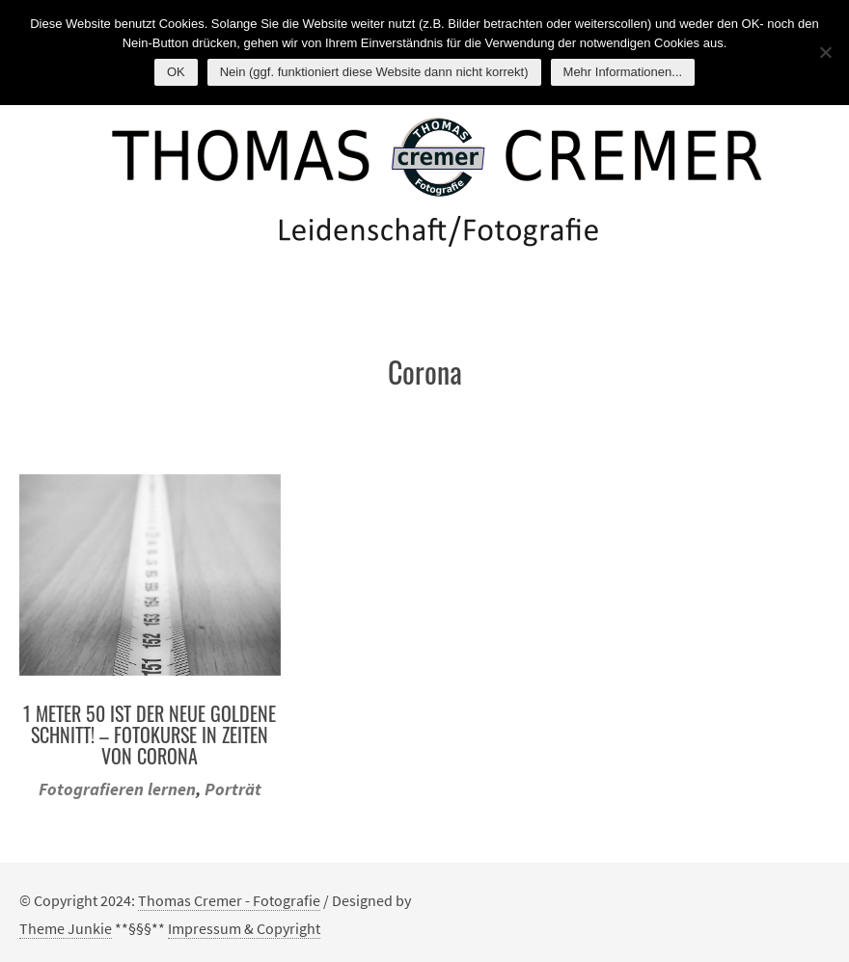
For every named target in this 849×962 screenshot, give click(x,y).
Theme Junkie (65, 928)
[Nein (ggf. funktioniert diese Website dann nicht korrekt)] (825, 52)
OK (176, 72)
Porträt (233, 789)
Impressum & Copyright (244, 928)
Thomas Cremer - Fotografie (229, 900)
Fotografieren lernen (117, 789)
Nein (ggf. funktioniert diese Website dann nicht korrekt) (374, 72)
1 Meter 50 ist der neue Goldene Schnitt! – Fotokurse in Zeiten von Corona (149, 734)
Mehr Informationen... (623, 72)
